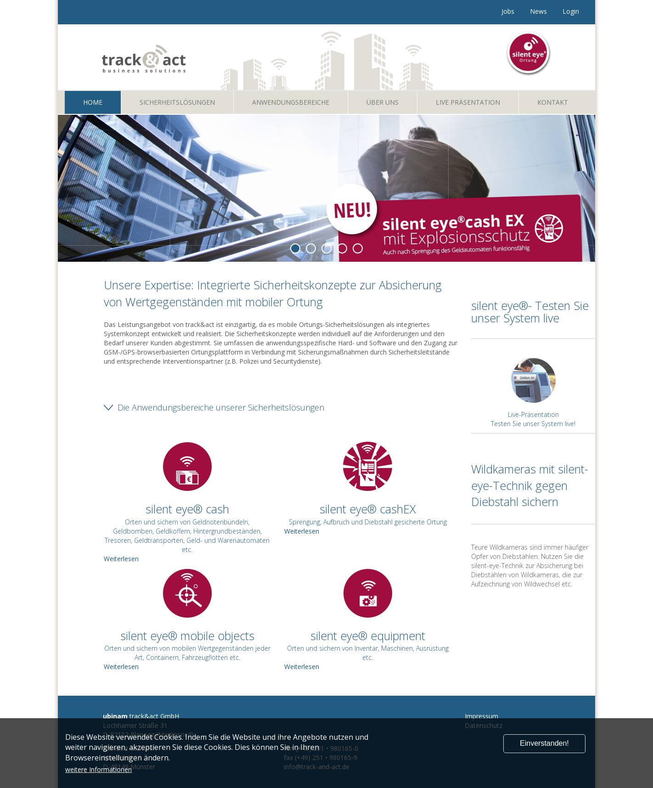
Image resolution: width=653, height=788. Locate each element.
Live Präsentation (468, 102)
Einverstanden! (544, 743)
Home (92, 102)
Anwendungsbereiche (290, 102)
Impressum (481, 716)
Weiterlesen (301, 531)
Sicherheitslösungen (177, 102)
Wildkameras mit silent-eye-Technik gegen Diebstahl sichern (529, 485)
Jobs (507, 11)
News (538, 11)
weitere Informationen (98, 769)
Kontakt (552, 102)
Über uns (382, 102)
